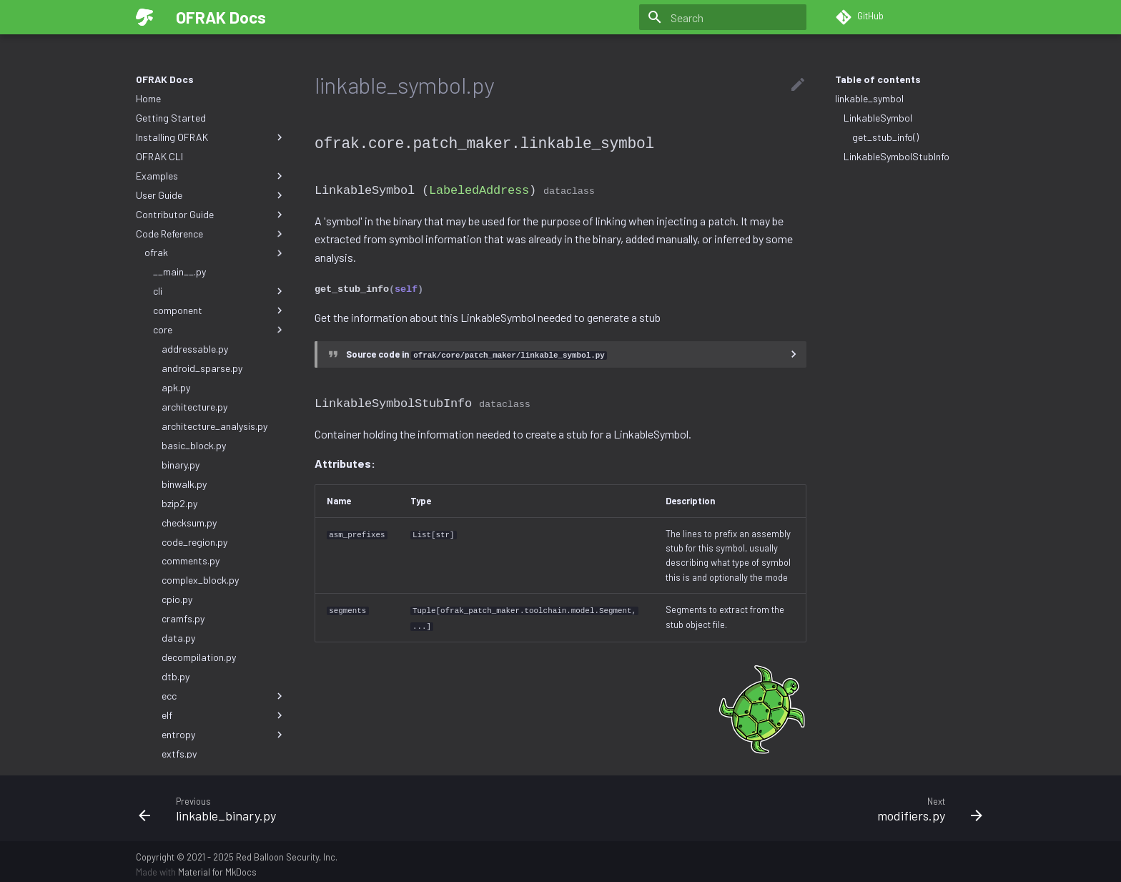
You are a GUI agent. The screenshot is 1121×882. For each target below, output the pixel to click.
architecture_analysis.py (214, 426)
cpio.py (177, 599)
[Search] (722, 17)
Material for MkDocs (217, 866)
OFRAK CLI (159, 156)
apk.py (176, 387)
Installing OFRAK (211, 137)
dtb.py (175, 676)
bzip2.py (179, 503)
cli (219, 291)
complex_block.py (200, 580)
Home (148, 98)
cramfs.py (183, 618)
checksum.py (189, 522)
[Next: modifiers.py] (777, 803)
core (219, 329)
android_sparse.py (202, 368)
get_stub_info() (885, 137)
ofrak (215, 252)
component (219, 310)
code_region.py (194, 542)
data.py (178, 638)
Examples (211, 176)
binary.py (180, 465)
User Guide (211, 195)
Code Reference (211, 233)
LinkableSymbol (878, 118)
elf (224, 715)
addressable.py (195, 349)
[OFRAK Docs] (144, 17)
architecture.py (194, 407)
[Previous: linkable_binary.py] (343, 803)
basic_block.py (194, 445)
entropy (224, 734)
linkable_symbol (869, 98)
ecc (224, 696)
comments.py (190, 560)
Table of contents (878, 79)
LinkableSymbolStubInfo (896, 156)
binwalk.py (184, 484)
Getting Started (171, 118)
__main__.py (179, 271)
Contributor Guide (211, 214)
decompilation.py (199, 657)
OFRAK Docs (165, 79)
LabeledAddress (479, 188)
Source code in (476, 351)
